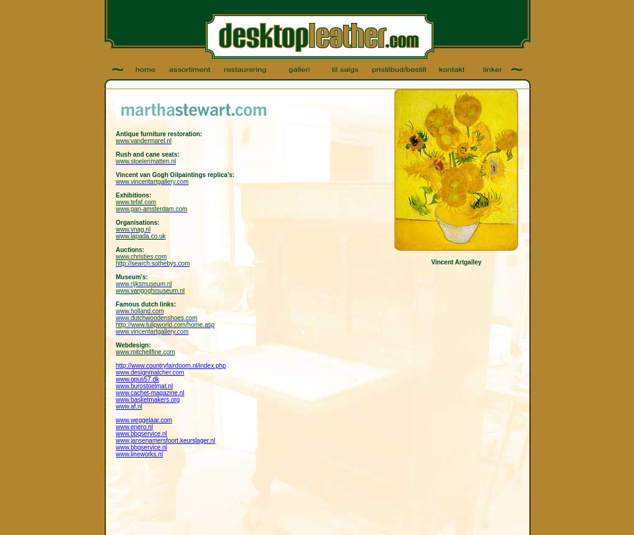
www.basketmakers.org (148, 399)
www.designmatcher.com (150, 372)
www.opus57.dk (137, 379)
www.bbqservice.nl (141, 433)
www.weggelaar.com (144, 420)
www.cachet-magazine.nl (150, 392)
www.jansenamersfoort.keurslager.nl (165, 440)
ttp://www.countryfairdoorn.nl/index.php (172, 365)
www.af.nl (129, 406)
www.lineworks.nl (139, 454)
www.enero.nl (134, 427)
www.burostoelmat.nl (144, 386)
